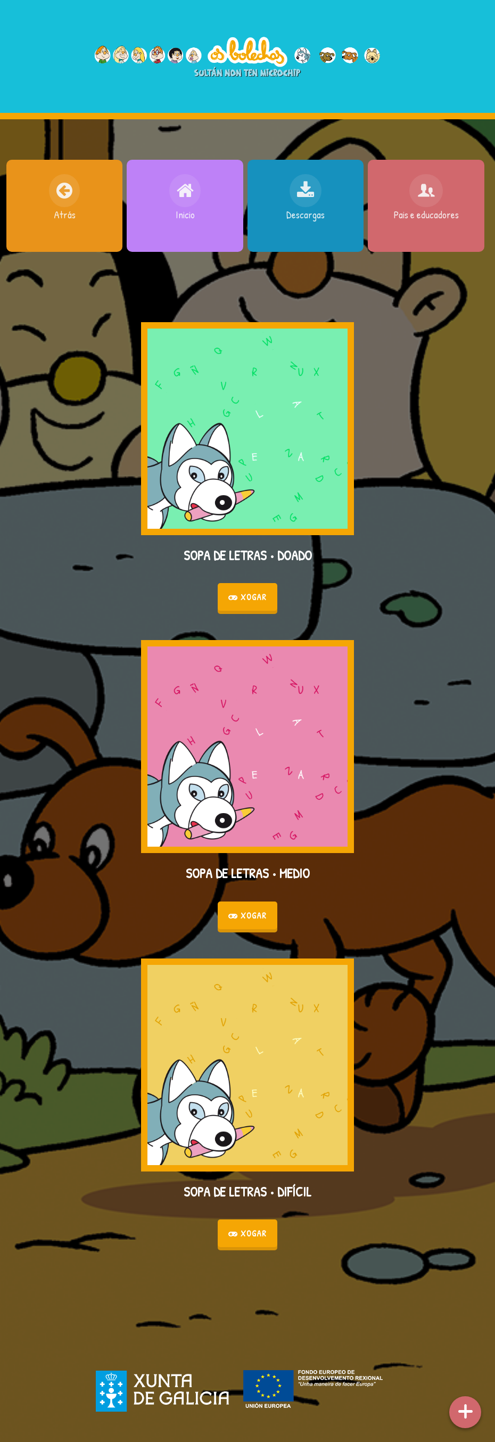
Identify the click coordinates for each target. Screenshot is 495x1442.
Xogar (247, 597)
